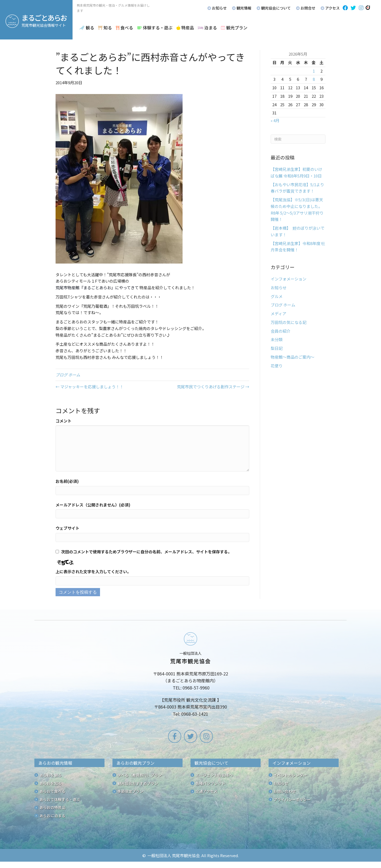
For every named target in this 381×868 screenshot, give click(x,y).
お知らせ (279, 287)
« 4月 (275, 120)
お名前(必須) (67, 481)
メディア (278, 313)
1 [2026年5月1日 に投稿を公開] (314, 71)
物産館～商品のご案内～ (292, 357)
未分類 (277, 339)
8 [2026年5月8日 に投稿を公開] (314, 79)
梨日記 (277, 348)
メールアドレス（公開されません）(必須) (93, 505)
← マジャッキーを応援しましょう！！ (90, 386)
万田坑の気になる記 (288, 322)
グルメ (277, 296)
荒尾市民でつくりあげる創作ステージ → (213, 386)
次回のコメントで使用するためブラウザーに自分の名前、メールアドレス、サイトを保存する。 (146, 551)
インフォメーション (288, 279)
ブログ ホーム (68, 374)
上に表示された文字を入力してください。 (93, 571)
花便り (277, 365)
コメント (63, 421)
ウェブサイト (67, 528)
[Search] (298, 139)
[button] (345, 8)
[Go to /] (190, 675)
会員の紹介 (281, 331)
